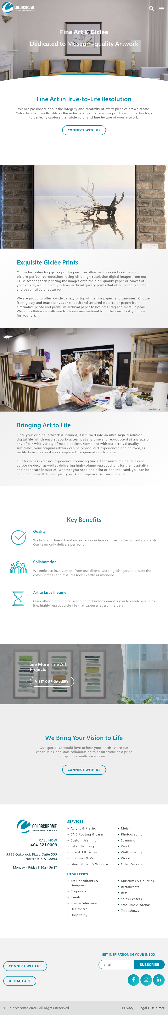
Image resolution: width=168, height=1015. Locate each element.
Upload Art (20, 981)
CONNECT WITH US (84, 769)
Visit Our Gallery (52, 681)
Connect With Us (84, 130)
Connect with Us (25, 966)
